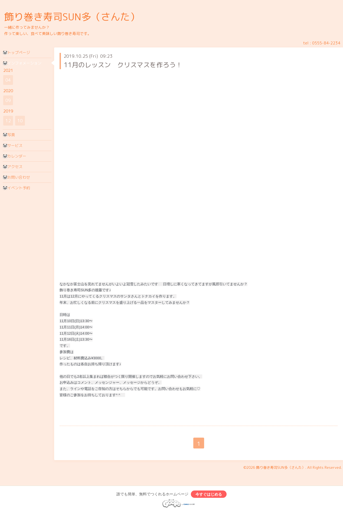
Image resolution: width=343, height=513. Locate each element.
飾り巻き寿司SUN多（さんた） (72, 17)
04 (8, 80)
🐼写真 (9, 134)
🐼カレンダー (14, 156)
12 (8, 121)
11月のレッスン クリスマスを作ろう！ (123, 64)
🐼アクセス (12, 166)
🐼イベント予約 (16, 187)
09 (8, 100)
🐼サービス (12, 145)
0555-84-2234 (326, 43)
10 (20, 121)
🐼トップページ (16, 52)
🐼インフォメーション (22, 63)
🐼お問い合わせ (16, 177)
